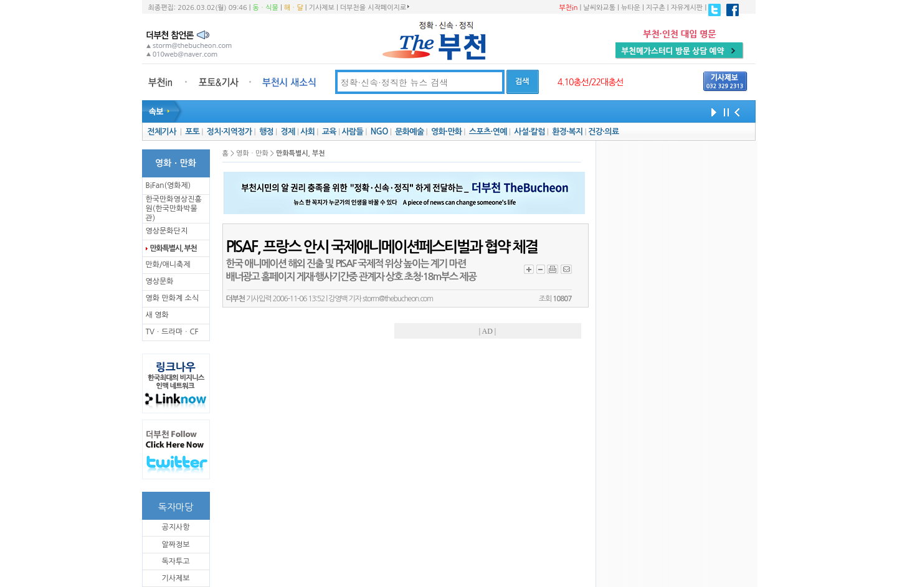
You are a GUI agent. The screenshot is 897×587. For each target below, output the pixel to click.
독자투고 (175, 561)
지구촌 (655, 7)
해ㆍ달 (293, 7)
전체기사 (161, 132)
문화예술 (409, 132)
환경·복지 (567, 132)
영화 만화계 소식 (172, 298)
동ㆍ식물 (265, 7)
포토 (192, 132)
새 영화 (157, 315)
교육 (329, 132)
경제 (288, 132)
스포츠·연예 (488, 132)
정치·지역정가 (229, 132)
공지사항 (175, 527)
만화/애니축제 (168, 264)
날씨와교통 (599, 7)
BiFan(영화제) (168, 185)
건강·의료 (603, 132)
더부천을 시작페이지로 (374, 7)
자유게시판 (687, 7)
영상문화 (160, 281)
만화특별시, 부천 (173, 248)
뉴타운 (630, 7)
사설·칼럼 (529, 132)
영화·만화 (446, 132)
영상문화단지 (167, 231)
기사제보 (322, 7)
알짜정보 (175, 544)
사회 (307, 132)
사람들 (352, 132)
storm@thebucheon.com (398, 299)
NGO (379, 132)
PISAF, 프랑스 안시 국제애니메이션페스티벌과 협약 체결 (382, 247)
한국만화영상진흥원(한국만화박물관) (174, 208)
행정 (266, 132)
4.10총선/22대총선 (591, 82)
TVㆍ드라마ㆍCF (172, 332)
